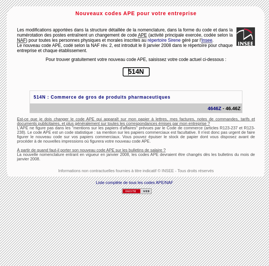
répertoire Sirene (164, 40)
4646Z (214, 108)
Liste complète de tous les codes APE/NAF (134, 182)
